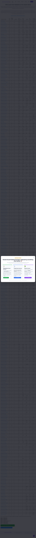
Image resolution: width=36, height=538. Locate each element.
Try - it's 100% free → (17, 277)
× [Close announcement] (33, 257)
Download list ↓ (6, 277)
